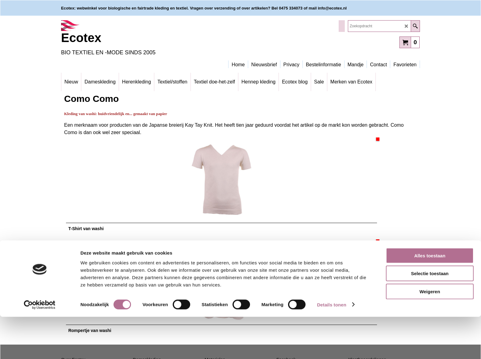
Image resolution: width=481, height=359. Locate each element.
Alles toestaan (429, 297)
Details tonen (331, 346)
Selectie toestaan (430, 315)
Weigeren (429, 333)
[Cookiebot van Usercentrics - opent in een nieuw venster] (40, 347)
